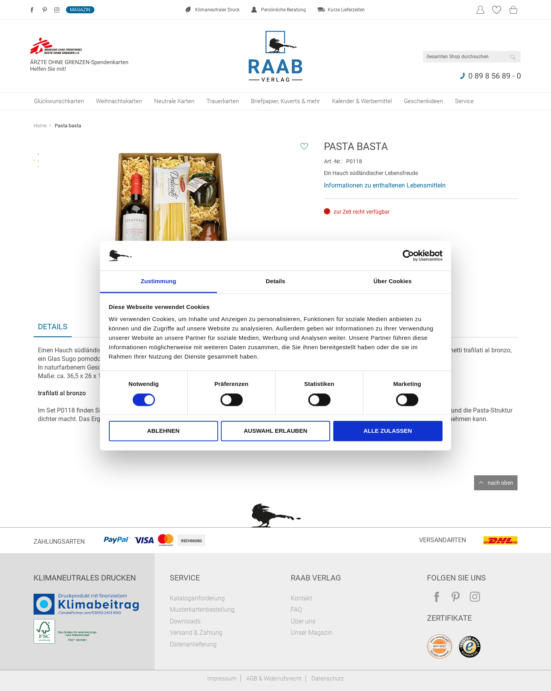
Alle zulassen (387, 431)
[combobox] (472, 56)
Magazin (80, 9)
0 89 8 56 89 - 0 (494, 75)
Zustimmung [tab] (158, 281)
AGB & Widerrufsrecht (274, 678)
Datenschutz (327, 678)
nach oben (500, 483)
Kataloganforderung (197, 598)
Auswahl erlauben (275, 431)
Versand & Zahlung (196, 632)
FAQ (296, 609)
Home (40, 126)
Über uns (303, 621)
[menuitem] (59, 101)
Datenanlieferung (193, 644)
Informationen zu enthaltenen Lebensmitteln (385, 185)
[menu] (275, 101)
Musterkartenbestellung (202, 609)
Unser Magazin (311, 632)
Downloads (185, 621)
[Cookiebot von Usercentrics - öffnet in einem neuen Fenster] (408, 255)
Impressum (221, 678)
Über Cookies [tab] (392, 281)
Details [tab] (275, 281)
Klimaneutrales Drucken (85, 577)
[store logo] (275, 56)
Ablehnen (163, 431)
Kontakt (301, 598)
